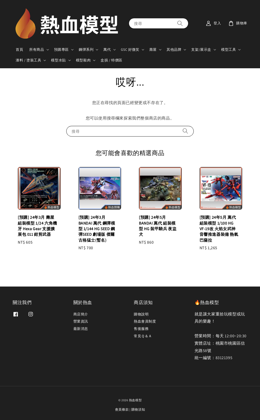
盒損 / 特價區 (111, 60)
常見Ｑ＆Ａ (143, 336)
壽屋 (153, 49)
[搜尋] (180, 23)
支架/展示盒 (201, 49)
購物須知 (138, 409)
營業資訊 (80, 321)
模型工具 (228, 49)
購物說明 (141, 314)
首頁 (19, 49)
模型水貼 (58, 60)
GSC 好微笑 (130, 49)
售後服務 (141, 328)
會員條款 (122, 409)
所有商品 (36, 49)
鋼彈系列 (86, 49)
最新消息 (80, 328)
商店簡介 (80, 314)
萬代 (107, 49)
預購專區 (61, 49)
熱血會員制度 (145, 321)
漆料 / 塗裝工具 (28, 60)
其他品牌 (174, 49)
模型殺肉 (83, 60)
